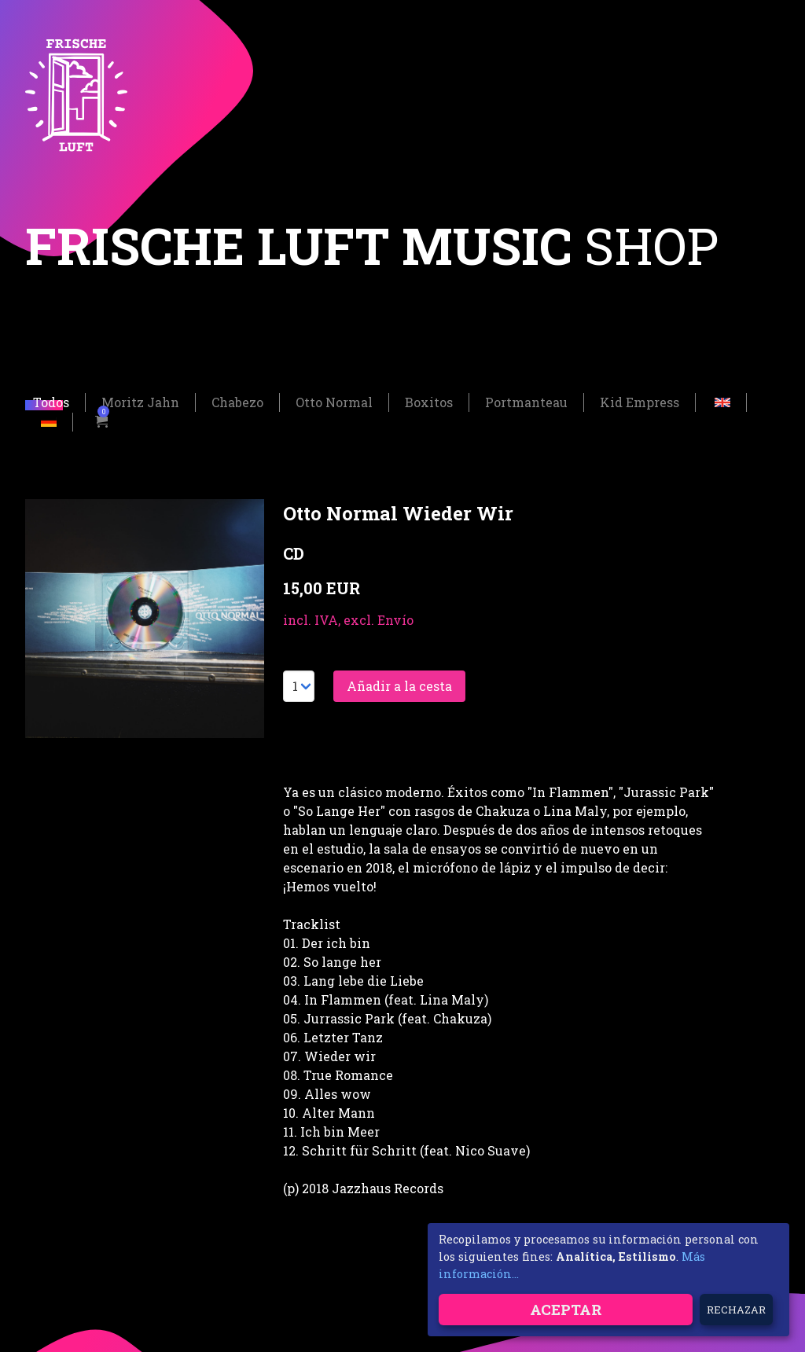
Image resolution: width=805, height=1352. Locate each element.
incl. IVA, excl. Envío (348, 621)
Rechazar (736, 1309)
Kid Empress (639, 403)
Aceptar (566, 1309)
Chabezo (237, 403)
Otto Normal (334, 403)
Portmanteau (526, 403)
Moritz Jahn (140, 403)
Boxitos (429, 403)
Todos (51, 403)
